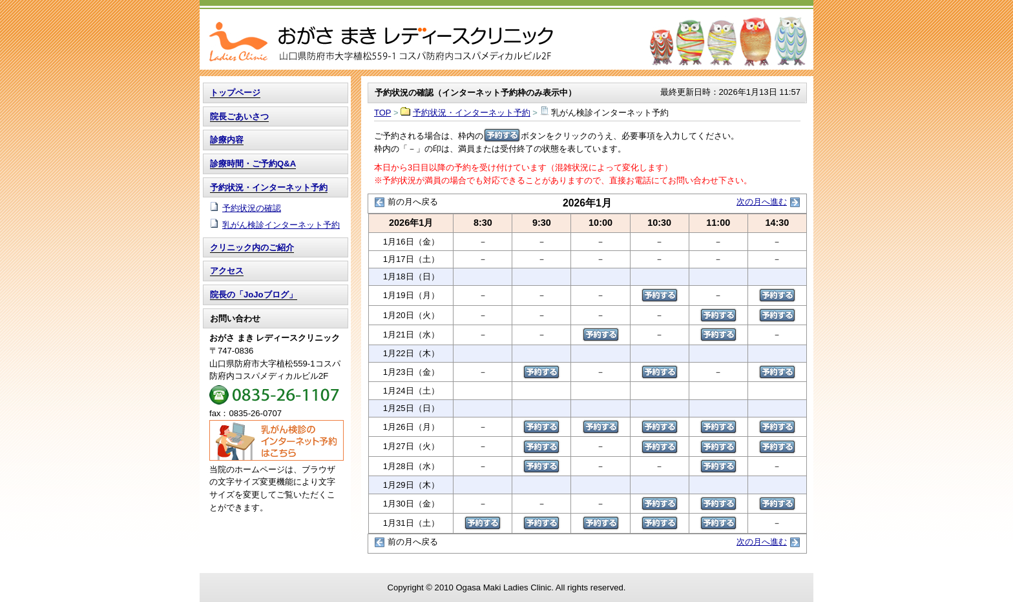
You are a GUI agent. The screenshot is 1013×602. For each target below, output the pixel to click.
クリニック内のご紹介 (252, 247)
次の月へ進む (761, 201)
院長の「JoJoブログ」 (253, 294)
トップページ (235, 92)
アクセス (227, 271)
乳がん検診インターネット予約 (281, 225)
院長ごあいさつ (239, 116)
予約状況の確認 (251, 208)
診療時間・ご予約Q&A (253, 163)
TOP (506, 35)
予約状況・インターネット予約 (471, 112)
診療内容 (227, 140)
